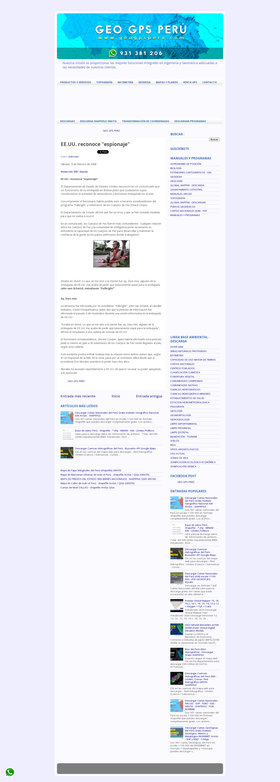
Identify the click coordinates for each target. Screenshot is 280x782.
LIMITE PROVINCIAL (180, 428)
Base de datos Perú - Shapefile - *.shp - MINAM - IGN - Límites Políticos (114, 430)
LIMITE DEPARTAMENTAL (183, 423)
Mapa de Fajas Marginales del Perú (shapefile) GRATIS (91, 470)
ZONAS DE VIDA (179, 457)
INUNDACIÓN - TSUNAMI (183, 436)
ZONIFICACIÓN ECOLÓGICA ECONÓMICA (193, 462)
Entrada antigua (149, 396)
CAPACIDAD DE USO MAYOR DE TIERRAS (193, 359)
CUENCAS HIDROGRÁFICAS (185, 389)
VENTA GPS (190, 82)
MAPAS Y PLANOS (167, 82)
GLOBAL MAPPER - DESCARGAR (188, 202)
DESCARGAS (67, 121)
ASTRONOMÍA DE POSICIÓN (185, 163)
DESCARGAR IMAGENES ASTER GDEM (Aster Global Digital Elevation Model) (202, 627)
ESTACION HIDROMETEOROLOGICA (189, 402)
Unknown (73, 156)
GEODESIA (144, 82)
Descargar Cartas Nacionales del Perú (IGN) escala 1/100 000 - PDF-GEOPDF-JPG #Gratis (201, 578)
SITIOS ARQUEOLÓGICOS (184, 449)
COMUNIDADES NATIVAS (184, 385)
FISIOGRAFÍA (177, 406)
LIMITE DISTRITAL (179, 432)
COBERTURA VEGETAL (182, 376)
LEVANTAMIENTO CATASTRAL (186, 189)
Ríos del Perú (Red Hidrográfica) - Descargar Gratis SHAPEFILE (199, 652)
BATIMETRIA (176, 355)
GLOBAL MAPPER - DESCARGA (187, 185)
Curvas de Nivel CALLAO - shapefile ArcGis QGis (88, 487)
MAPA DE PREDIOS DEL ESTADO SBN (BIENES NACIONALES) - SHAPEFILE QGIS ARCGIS (108, 479)
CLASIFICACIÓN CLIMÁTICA (185, 372)
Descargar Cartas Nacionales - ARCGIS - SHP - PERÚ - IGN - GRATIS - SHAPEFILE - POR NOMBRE (202, 705)
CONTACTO (209, 82)
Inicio (116, 396)
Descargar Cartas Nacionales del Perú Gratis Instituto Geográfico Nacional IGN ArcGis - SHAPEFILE (117, 414)
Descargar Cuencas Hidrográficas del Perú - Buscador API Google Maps (115, 448)
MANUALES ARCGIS (181, 193)
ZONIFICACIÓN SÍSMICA (183, 466)
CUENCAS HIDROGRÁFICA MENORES (190, 393)
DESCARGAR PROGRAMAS (190, 121)
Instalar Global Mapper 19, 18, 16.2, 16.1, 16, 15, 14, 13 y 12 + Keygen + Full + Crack (202, 603)
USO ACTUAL (177, 453)
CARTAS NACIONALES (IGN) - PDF (188, 210)
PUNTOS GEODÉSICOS (182, 206)
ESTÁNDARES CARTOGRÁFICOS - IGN (190, 172)
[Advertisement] (141, 101)
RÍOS (173, 445)
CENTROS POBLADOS (182, 368)
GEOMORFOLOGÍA (180, 415)
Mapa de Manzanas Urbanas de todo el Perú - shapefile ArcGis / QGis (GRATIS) (105, 474)
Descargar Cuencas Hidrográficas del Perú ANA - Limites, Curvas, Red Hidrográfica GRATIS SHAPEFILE (201, 679)
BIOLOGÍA (176, 168)
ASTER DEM (176, 346)
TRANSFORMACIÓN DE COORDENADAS (145, 121)
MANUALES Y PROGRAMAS (185, 215)
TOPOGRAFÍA (104, 82)
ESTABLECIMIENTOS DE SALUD (187, 398)
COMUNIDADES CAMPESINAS (186, 381)
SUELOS (174, 440)
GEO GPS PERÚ (111, 130)
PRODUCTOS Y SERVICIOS (75, 82)
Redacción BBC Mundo (74, 171)
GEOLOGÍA (176, 181)
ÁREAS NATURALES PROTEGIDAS (188, 351)
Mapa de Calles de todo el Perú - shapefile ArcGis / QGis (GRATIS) (97, 483)
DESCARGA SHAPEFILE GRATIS (98, 121)
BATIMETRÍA (125, 82)
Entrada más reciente (78, 396)
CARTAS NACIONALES (182, 364)
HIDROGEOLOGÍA (180, 419)
